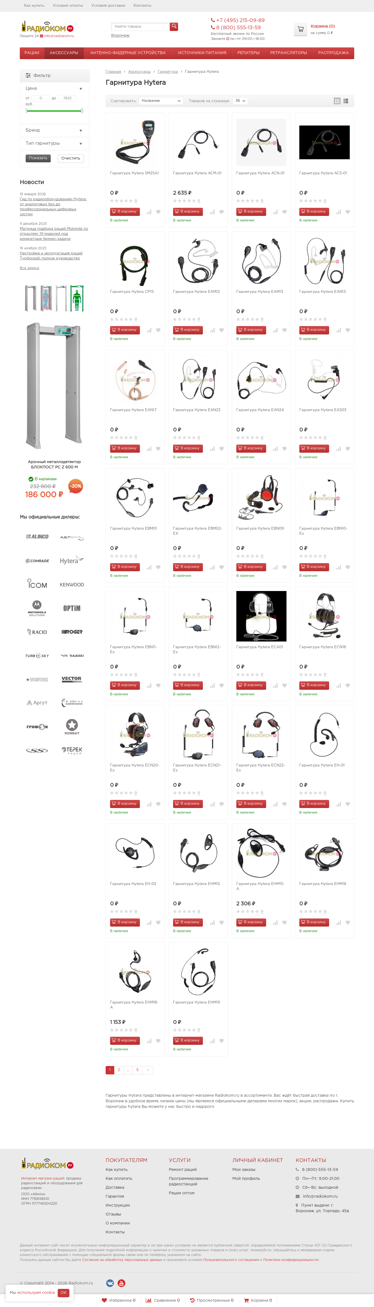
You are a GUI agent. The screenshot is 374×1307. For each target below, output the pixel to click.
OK (63, 1292)
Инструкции (118, 1205)
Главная (113, 71)
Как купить (34, 5)
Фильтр (38, 75)
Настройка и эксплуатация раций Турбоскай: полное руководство (51, 256)
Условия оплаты (68, 5)
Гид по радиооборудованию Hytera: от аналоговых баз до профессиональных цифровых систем (53, 207)
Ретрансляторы (288, 53)
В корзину (124, 211)
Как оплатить (119, 1178)
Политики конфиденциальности (291, 1260)
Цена (54, 88)
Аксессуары (64, 53)
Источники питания (202, 53)
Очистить (70, 158)
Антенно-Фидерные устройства (128, 53)
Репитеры (248, 53)
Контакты (142, 5)
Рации (32, 53)
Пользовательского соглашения (231, 1260)
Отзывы (113, 1214)
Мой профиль (246, 1178)
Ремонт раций (183, 1169)
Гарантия (115, 1196)
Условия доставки (108, 5)
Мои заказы (244, 1169)
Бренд (54, 130)
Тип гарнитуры (54, 143)
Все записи (29, 268)
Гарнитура (168, 71)
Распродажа (333, 53)
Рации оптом (182, 1193)
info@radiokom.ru (59, 36)
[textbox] (144, 27)
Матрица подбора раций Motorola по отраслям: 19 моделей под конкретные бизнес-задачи (54, 233)
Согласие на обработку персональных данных (122, 1260)
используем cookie (36, 1292)
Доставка (115, 1187)
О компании (118, 1223)
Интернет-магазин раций (42, 1178)
